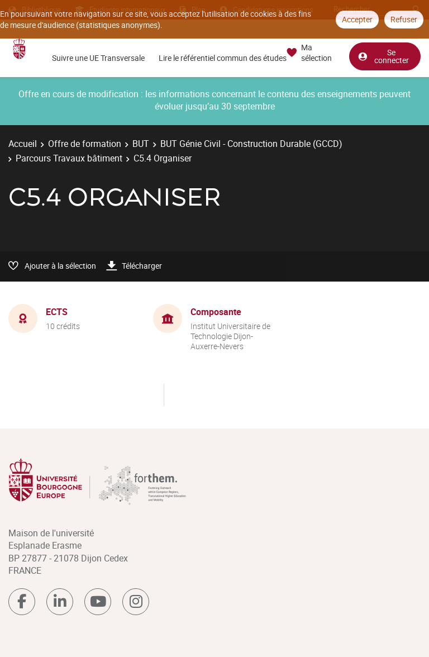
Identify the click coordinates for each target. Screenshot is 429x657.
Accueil (22, 143)
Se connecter (383, 55)
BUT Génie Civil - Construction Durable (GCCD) (251, 143)
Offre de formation (84, 143)
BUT (140, 143)
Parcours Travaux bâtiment (69, 158)
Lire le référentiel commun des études (223, 58)
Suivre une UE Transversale (98, 58)
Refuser (403, 19)
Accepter (357, 19)
